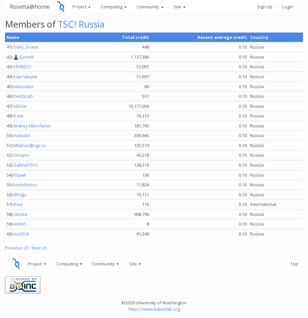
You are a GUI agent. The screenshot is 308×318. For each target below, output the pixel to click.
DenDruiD (23, 96)
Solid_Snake (25, 47)
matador (22, 135)
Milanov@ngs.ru (29, 145)
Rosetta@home (30, 6)
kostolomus (25, 185)
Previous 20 (17, 248)
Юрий (19, 175)
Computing (114, 7)
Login (287, 7)
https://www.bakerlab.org (154, 309)
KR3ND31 (22, 67)
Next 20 (39, 248)
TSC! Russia (81, 24)
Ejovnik (27, 57)
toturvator (23, 86)
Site (180, 7)
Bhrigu (19, 195)
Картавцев (25, 77)
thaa (18, 204)
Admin (19, 224)
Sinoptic (21, 155)
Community (150, 7)
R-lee (18, 116)
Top (294, 264)
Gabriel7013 (25, 165)
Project (82, 7)
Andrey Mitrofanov (32, 126)
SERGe (20, 106)
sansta (20, 214)
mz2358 (21, 234)
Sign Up (264, 7)
